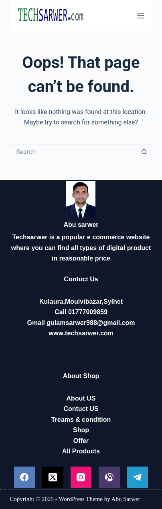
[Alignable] (109, 477)
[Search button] (144, 152)
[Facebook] (24, 477)
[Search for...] (73, 152)
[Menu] (140, 15)
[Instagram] (81, 477)
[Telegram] (137, 477)
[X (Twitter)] (52, 477)
